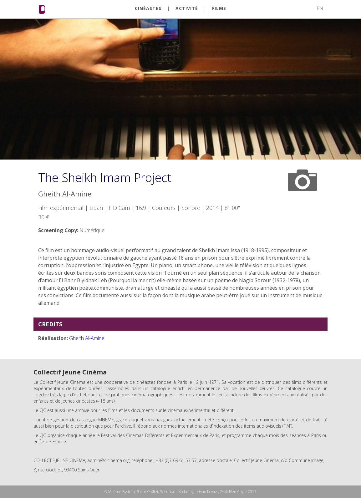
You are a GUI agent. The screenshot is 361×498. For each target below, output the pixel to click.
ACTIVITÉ (186, 8)
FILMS (219, 8)
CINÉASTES (148, 8)
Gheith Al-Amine (86, 338)
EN (320, 8)
